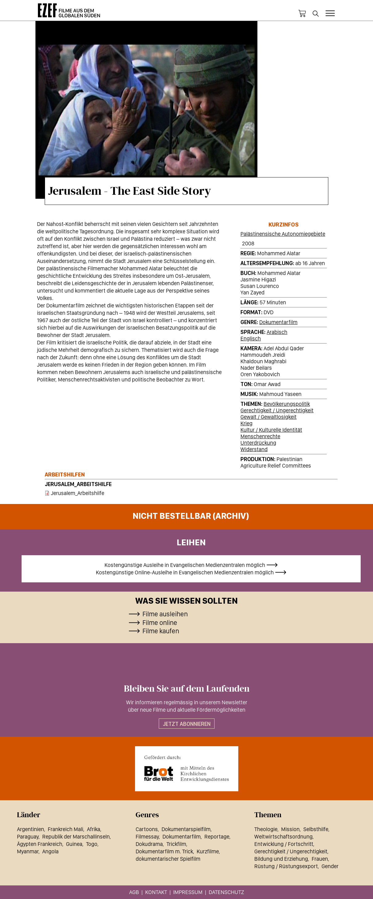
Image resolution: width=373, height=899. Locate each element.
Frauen (320, 858)
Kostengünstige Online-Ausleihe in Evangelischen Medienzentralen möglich (185, 572)
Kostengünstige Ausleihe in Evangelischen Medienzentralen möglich (185, 565)
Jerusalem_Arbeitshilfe (78, 484)
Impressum (188, 892)
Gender (330, 866)
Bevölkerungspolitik (287, 404)
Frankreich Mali (65, 829)
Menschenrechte (260, 436)
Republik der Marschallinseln (76, 836)
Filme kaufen (160, 631)
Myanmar (28, 851)
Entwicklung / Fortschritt (283, 844)
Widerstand (254, 449)
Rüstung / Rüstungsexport (286, 866)
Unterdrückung (258, 442)
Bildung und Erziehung (281, 858)
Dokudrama (149, 844)
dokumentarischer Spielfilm (168, 858)
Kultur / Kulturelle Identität (271, 430)
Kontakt (156, 892)
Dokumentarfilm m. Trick (164, 851)
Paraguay (28, 836)
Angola (50, 851)
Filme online (159, 622)
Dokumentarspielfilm (186, 829)
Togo (91, 844)
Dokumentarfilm (278, 322)
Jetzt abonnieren (187, 724)
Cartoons (147, 829)
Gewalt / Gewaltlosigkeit (268, 417)
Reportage (216, 836)
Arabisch (277, 332)
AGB (134, 892)
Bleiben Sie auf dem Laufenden (186, 688)
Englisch (250, 338)
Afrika (93, 829)
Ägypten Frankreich (39, 844)
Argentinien (30, 829)
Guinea (74, 844)
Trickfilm (176, 844)
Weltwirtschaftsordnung (283, 836)
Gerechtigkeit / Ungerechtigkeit (277, 410)
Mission (290, 829)
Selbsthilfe (315, 829)
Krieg (246, 423)
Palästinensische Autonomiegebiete (282, 234)
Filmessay (147, 836)
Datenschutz (226, 892)
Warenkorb (302, 13)
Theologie (265, 829)
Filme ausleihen (165, 614)
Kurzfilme (208, 851)
